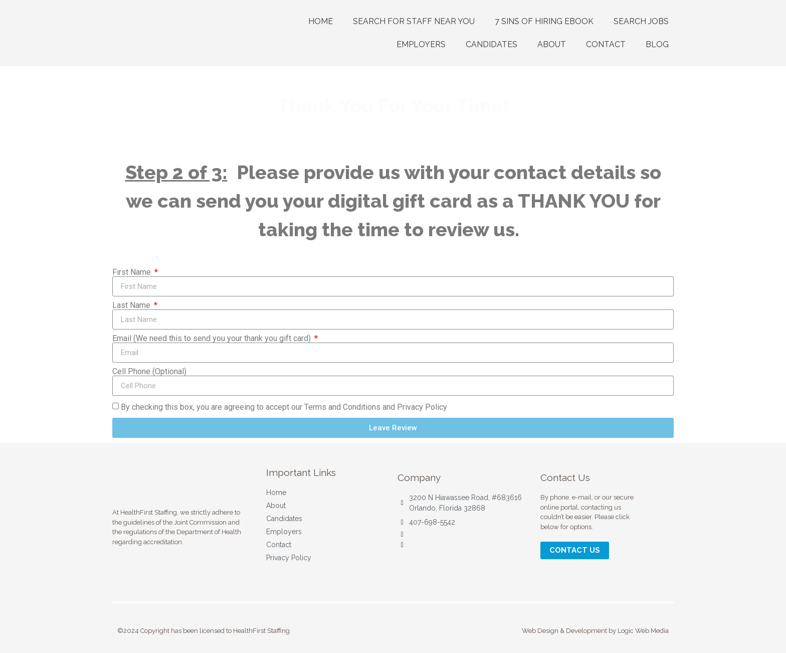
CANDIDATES (491, 44)
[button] (574, 550)
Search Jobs (641, 21)
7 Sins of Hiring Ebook (544, 21)
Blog (657, 44)
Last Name (132, 305)
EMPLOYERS (421, 44)
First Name (132, 272)
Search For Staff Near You (414, 21)
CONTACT (606, 44)
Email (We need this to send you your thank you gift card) (212, 339)
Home (320, 21)
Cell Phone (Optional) (149, 372)
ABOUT (551, 44)
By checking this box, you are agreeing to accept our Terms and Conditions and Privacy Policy (284, 407)
